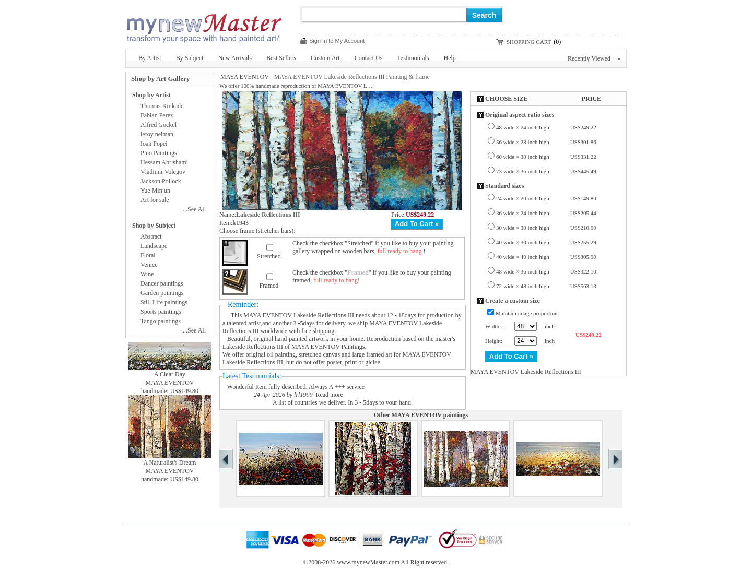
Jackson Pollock (160, 181)
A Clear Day (169, 374)
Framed (269, 285)
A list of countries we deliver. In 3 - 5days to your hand (342, 402)
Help (450, 58)
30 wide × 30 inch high (546, 227)
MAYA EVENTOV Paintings (328, 346)
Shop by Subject (153, 225)
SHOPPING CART (529, 42)
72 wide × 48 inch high (546, 286)
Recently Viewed (594, 58)
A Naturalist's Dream (170, 462)
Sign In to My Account (337, 41)
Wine (147, 274)
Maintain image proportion (527, 313)
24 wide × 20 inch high (546, 198)
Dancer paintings (161, 283)
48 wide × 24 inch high (546, 127)
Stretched (268, 256)
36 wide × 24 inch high (546, 213)
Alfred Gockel (158, 124)
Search (484, 15)
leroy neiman (156, 134)
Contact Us (369, 58)
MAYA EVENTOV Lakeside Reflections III (298, 315)
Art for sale (154, 200)
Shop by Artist (151, 95)
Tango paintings (160, 321)
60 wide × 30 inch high (546, 156)
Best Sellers (281, 58)
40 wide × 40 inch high (546, 257)
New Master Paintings (203, 24)
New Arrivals (235, 58)
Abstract (151, 236)
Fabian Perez (156, 115)
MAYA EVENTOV (244, 76)
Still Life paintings (163, 302)
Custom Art (325, 58)
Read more (329, 394)
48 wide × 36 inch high (546, 271)
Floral (148, 255)
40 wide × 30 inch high (546, 242)
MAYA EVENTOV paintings (429, 415)
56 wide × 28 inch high (546, 142)
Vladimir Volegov (162, 171)
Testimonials (413, 58)
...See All (194, 209)
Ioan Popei (154, 143)
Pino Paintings (158, 153)
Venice (149, 264)
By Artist (149, 58)
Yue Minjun (155, 190)
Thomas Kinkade (161, 106)
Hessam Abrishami (164, 162)
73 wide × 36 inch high (546, 171)
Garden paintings (161, 293)
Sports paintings (160, 311)
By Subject (190, 58)
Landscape (153, 246)
